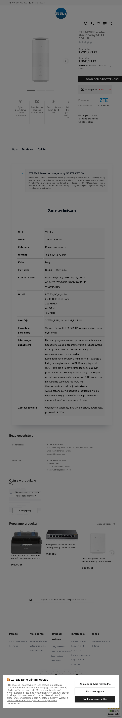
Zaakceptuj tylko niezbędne (95, 683)
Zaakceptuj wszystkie (95, 699)
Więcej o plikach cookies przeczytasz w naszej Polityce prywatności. (37, 700)
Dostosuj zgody (95, 691)
